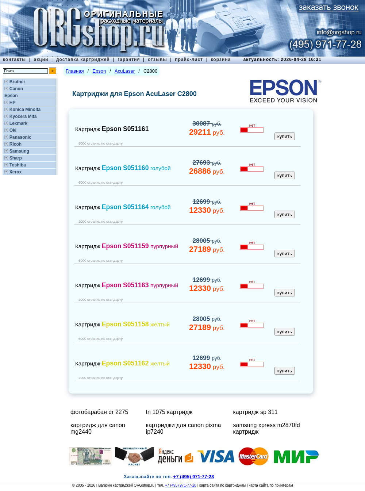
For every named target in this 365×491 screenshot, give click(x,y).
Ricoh (15, 144)
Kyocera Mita (23, 116)
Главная (75, 71)
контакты (14, 59)
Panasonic (20, 137)
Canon (16, 88)
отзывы (157, 59)
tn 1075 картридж (169, 412)
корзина (221, 59)
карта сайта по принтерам (271, 485)
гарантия (129, 59)
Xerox (15, 171)
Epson (11, 95)
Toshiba (17, 165)
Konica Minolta (25, 109)
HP (12, 102)
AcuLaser (125, 71)
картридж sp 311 (255, 412)
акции (41, 59)
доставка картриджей (83, 59)
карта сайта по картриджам (222, 485)
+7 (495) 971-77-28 (180, 485)
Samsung (19, 151)
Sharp (15, 158)
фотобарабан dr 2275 (99, 412)
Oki (12, 130)
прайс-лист (189, 59)
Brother (17, 81)
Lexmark (18, 123)
